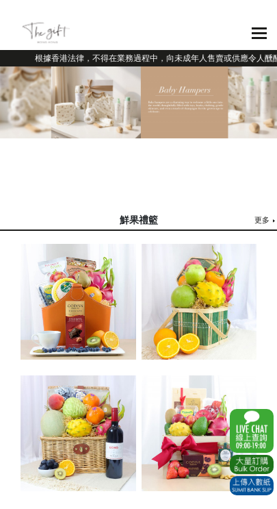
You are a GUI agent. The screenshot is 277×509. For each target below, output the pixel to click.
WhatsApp (252, 431)
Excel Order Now (252, 464)
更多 (261, 220)
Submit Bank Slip (252, 485)
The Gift (46, 33)
